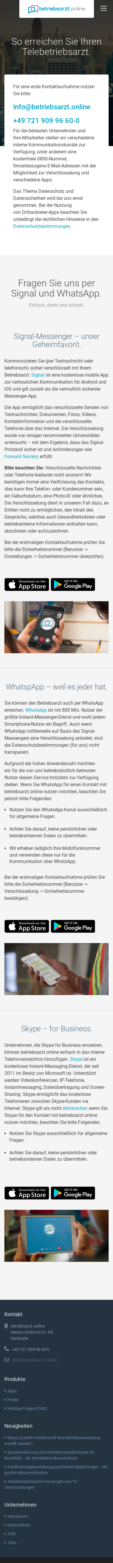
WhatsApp (36, 710)
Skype (76, 1059)
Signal (37, 375)
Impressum (16, 1516)
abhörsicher (74, 1108)
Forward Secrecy (21, 456)
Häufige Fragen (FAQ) (25, 1408)
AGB (10, 1533)
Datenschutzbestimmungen (41, 226)
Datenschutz (17, 1525)
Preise (11, 1399)
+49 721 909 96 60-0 (46, 121)
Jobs (10, 1542)
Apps (10, 1391)
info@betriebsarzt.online (51, 107)
